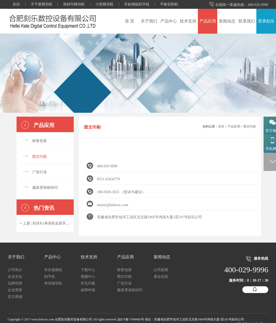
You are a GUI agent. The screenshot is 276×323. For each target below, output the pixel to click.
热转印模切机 (74, 4)
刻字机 (49, 277)
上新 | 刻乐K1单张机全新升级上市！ (52, 223)
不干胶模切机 (42, 4)
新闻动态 (227, 21)
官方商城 (15, 297)
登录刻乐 (266, 21)
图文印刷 (39, 157)
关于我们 (149, 21)
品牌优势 (15, 283)
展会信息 (161, 277)
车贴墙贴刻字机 (137, 4)
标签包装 (39, 141)
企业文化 (15, 277)
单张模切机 (53, 283)
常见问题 (88, 283)
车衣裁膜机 (53, 270)
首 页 (129, 21)
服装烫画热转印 (45, 188)
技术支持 (188, 21)
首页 (221, 126)
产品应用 (207, 21)
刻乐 (16, 4)
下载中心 (88, 270)
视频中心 (88, 277)
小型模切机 (104, 4)
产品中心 (168, 21)
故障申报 (88, 290)
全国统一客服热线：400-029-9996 (238, 5)
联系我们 (246, 21)
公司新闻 (161, 270)
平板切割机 (169, 4)
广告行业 (39, 172)
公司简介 (15, 270)
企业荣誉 (15, 290)
